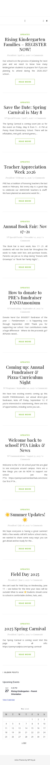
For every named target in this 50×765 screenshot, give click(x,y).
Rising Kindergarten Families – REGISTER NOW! (25, 44)
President (11, 55)
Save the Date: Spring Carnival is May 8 (25, 109)
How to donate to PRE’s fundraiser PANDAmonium (25, 297)
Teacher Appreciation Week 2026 (25, 169)
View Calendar (9, 700)
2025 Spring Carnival (25, 628)
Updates (25, 34)
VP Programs (9, 388)
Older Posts (11, 672)
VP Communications (16, 456)
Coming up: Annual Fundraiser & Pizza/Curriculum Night (25, 374)
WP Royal (31, 760)
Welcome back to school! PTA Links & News (25, 445)
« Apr (24, 742)
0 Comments (37, 55)
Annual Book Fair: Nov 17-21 (25, 228)
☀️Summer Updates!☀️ (25, 517)
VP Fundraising (14, 308)
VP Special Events (12, 118)
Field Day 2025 (25, 574)
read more (25, 82)
